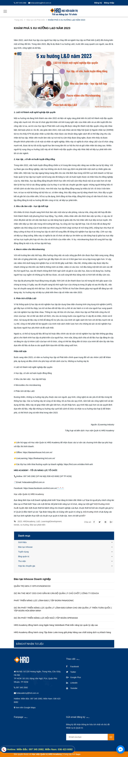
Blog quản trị (23, 556)
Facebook (74, 666)
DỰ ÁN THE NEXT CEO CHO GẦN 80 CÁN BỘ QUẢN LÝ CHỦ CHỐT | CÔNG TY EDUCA (56, 593)
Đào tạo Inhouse (25, 547)
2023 (20, 521)
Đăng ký (98, 3)
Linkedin (74, 683)
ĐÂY (83, 516)
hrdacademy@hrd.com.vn (39, 3)
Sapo (78, 754)
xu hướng (24, 525)
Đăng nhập (109, 3)
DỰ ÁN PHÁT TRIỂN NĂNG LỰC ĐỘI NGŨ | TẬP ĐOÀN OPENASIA (46, 618)
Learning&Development (51, 521)
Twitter (73, 672)
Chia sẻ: (87, 522)
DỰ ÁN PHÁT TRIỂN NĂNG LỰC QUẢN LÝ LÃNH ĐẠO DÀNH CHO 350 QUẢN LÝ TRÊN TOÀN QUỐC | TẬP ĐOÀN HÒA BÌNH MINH (63, 609)
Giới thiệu (22, 542)
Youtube (73, 688)
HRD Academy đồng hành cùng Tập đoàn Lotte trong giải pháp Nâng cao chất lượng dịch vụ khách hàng (62, 632)
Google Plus (75, 677)
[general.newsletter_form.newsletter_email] (90, 737)
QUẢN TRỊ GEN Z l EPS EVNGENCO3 (32, 586)
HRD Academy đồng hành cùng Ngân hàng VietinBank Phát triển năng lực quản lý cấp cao (56, 625)
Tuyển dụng (23, 552)
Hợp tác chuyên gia (26, 566)
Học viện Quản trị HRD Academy (29, 494)
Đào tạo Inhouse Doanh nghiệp (32, 579)
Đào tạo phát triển (37, 525)
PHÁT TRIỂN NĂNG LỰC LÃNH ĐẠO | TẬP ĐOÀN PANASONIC (44, 600)
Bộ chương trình (90, 512)
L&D (38, 521)
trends (16, 525)
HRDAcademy (29, 521)
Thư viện (22, 561)
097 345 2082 (20, 3)
